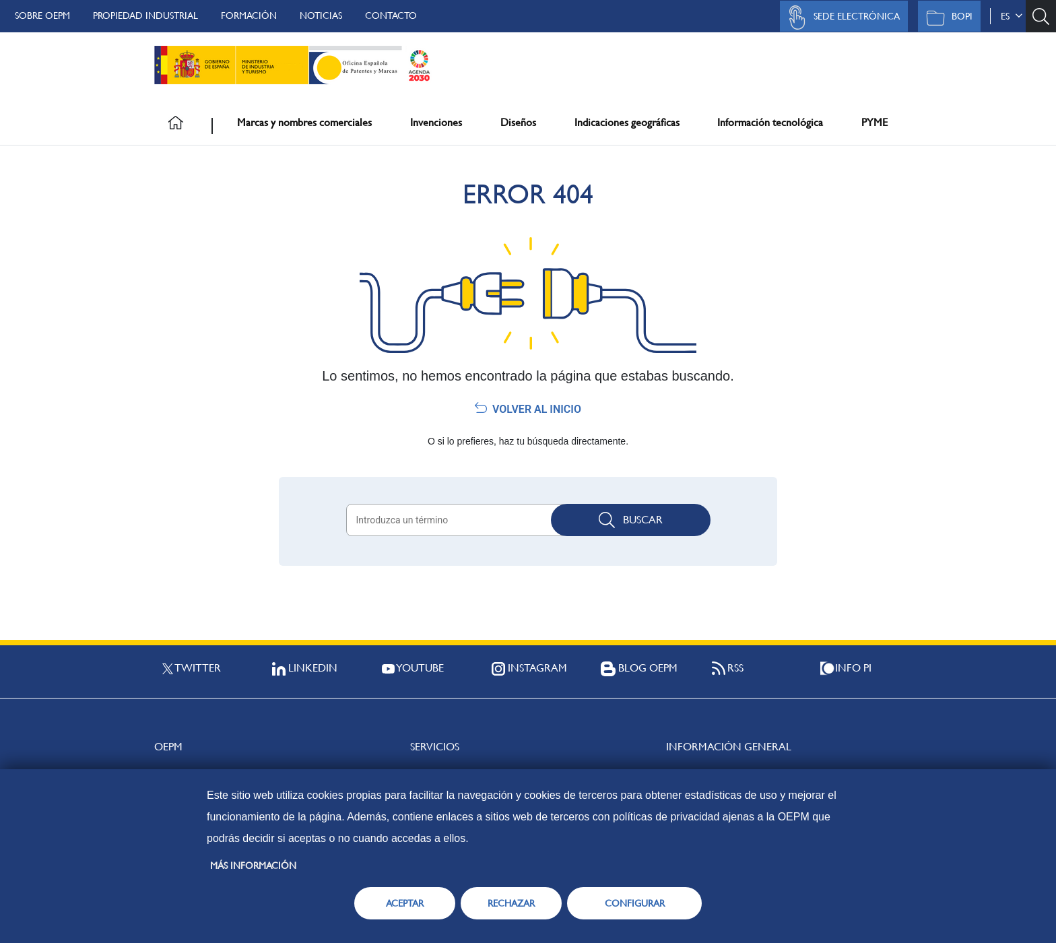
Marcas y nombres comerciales (304, 122)
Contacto (391, 15)
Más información (253, 865)
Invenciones (436, 122)
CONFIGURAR (635, 903)
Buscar (631, 520)
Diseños (518, 122)
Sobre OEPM (42, 15)
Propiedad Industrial (145, 15)
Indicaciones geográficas (627, 122)
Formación (249, 15)
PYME (874, 122)
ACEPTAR (405, 903)
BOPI (945, 17)
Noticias (321, 15)
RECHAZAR (511, 903)
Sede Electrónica (840, 17)
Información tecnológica (770, 122)
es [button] (1011, 16)
